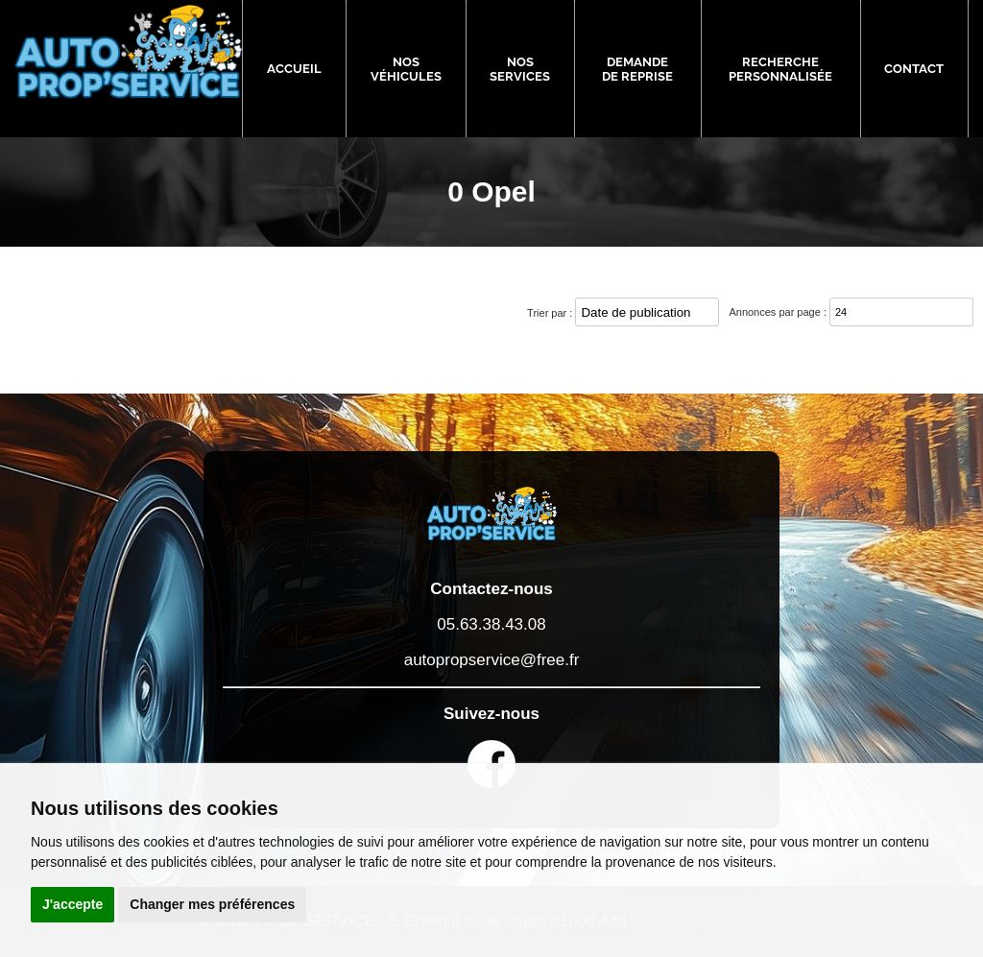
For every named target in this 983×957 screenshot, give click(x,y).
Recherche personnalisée (780, 69)
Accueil (294, 68)
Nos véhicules (406, 69)
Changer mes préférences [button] (212, 904)
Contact (914, 68)
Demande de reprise (637, 69)
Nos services (520, 69)
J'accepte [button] (72, 904)
